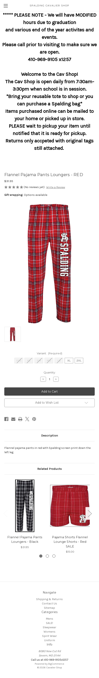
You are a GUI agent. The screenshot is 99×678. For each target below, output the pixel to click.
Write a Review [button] (55, 187)
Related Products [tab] (49, 469)
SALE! (49, 623)
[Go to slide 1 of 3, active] (40, 556)
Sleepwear (49, 627)
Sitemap (49, 608)
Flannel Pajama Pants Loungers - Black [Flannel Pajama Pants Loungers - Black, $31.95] (24, 539)
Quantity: (50, 372)
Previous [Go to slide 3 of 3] (5, 513)
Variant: (49, 353)
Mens (49, 618)
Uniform (49, 640)
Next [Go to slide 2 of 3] (90, 513)
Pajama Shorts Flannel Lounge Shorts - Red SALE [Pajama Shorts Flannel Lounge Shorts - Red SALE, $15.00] (70, 541)
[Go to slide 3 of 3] (53, 556)
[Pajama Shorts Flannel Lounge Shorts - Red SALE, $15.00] (70, 505)
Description (49, 435)
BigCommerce (56, 663)
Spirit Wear (49, 636)
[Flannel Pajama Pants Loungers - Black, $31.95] (25, 505)
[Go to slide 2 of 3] (47, 556)
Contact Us (49, 603)
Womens (49, 631)
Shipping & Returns (49, 599)
